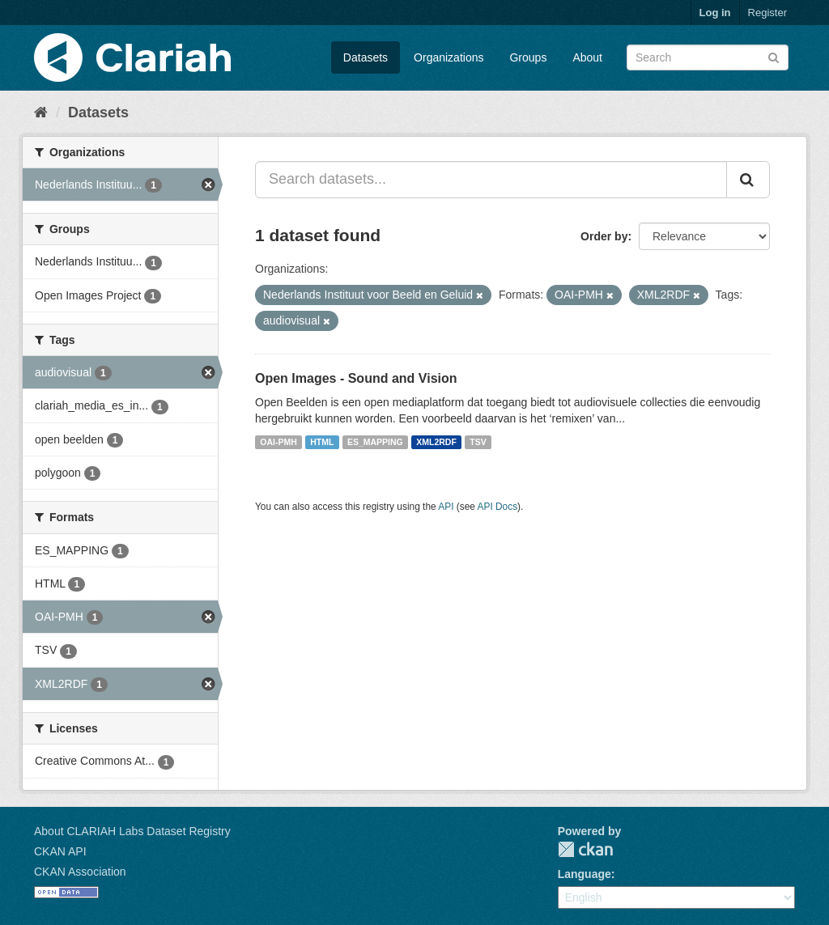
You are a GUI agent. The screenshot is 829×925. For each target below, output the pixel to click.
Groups (527, 57)
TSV (478, 442)
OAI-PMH (278, 442)
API (445, 506)
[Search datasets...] (491, 179)
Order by (603, 236)
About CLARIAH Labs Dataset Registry (132, 831)
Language (584, 874)
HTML (322, 442)
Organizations (448, 57)
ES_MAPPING (375, 442)
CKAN (585, 849)
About (587, 57)
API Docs (498, 506)
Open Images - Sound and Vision (356, 378)
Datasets (365, 57)
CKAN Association (80, 871)
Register (767, 12)
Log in (715, 12)
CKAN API (60, 851)
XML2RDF (436, 442)
